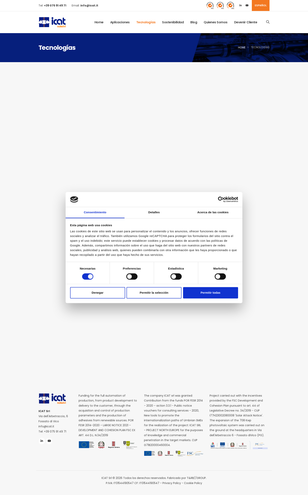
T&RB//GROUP (196, 478)
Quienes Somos (215, 22)
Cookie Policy (193, 483)
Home (99, 22)
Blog (193, 22)
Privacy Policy (171, 483)
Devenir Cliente (245, 22)
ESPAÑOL (261, 5)
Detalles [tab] (154, 212)
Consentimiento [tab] (95, 212)
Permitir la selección (154, 292)
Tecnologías (146, 22)
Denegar (97, 292)
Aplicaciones (120, 22)
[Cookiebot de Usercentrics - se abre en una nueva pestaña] (221, 199)
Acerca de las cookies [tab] (213, 212)
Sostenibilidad (173, 22)
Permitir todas (210, 292)
